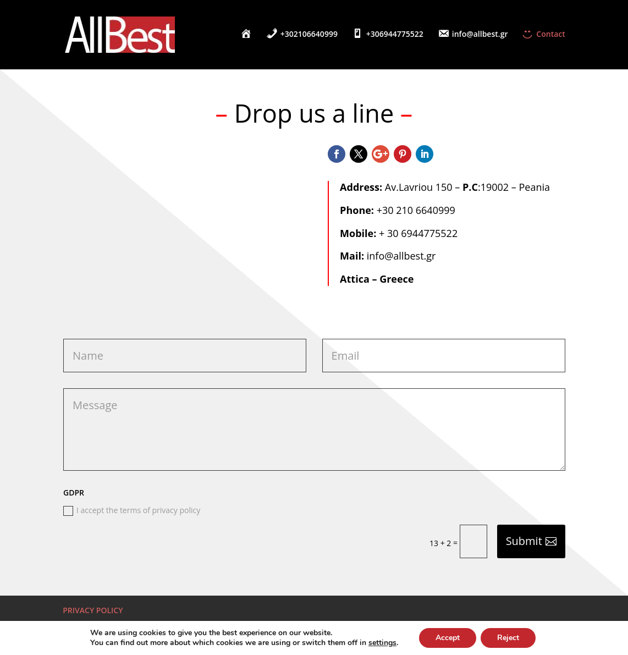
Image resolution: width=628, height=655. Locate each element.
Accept (448, 637)
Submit (524, 540)
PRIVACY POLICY (93, 610)
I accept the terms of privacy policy (131, 510)
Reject (508, 637)
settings (382, 643)
